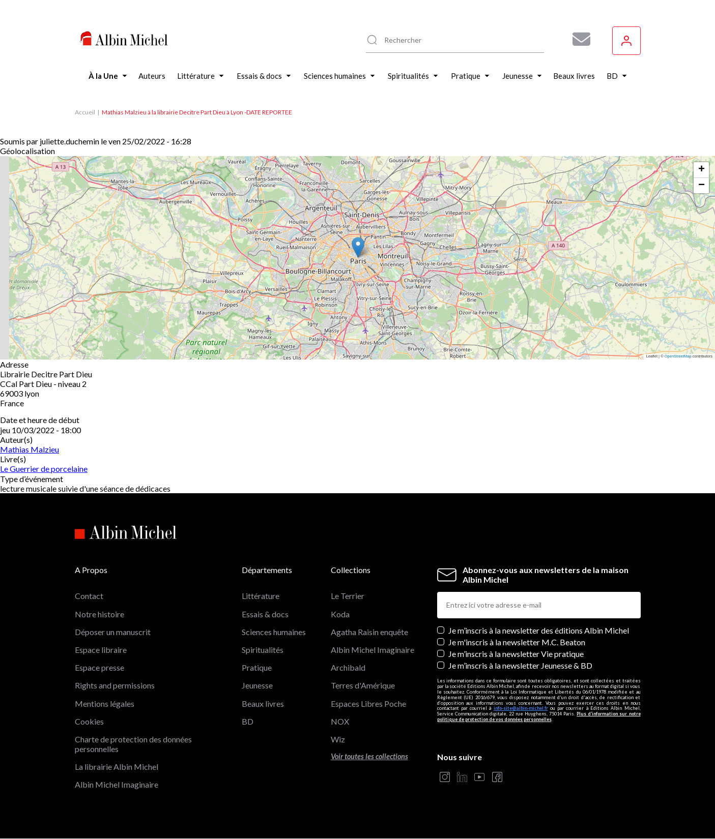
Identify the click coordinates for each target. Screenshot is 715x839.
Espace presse (99, 667)
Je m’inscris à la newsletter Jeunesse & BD (520, 665)
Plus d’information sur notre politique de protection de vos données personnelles (539, 716)
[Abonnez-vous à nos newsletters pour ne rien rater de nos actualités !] (578, 39)
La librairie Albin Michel (116, 766)
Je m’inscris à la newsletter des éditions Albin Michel (538, 630)
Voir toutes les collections (369, 756)
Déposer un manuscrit (113, 632)
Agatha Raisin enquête (369, 632)
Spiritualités (262, 649)
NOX (340, 721)
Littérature (260, 596)
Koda (340, 614)
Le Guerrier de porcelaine (44, 468)
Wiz (338, 739)
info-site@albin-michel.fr (521, 708)
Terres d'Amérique (363, 685)
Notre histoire (99, 614)
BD (247, 721)
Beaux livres (263, 703)
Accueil (85, 112)
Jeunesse (257, 685)
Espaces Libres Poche (368, 703)
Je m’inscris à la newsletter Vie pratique (516, 653)
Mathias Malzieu (29, 449)
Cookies (89, 721)
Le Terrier (347, 596)
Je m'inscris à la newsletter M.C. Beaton (516, 642)
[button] (358, 247)
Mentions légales (104, 703)
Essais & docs (265, 614)
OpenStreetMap (678, 356)
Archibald (348, 667)
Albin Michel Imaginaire (116, 784)
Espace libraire (101, 649)
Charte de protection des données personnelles (133, 744)
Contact (89, 596)
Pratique (257, 667)
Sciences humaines (274, 632)
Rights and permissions (115, 685)
